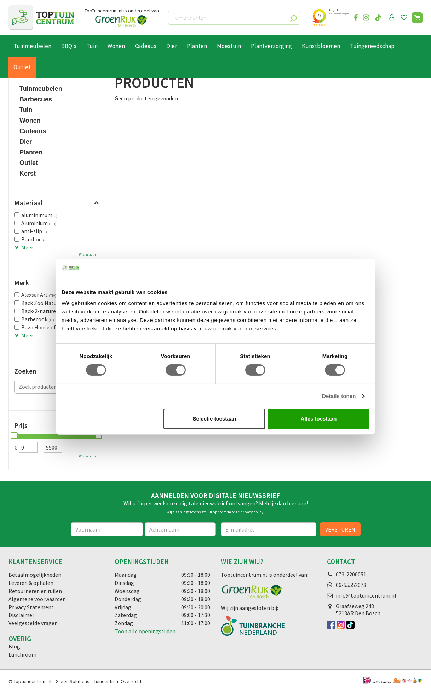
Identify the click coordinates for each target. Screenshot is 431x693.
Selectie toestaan (214, 419)
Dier (25, 141)
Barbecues (35, 99)
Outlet (28, 162)
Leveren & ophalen (30, 582)
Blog (14, 646)
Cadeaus (32, 131)
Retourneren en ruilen (35, 590)
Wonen (30, 120)
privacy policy (251, 512)
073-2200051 (351, 574)
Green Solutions (73, 681)
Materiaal (28, 203)
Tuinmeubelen (40, 88)
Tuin (26, 109)
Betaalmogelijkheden (34, 574)
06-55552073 (351, 584)
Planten (30, 152)
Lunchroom (22, 654)
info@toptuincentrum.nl (366, 595)
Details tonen (339, 396)
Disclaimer (21, 614)
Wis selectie (87, 254)
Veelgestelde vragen (33, 623)
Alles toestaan (319, 419)
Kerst (27, 173)
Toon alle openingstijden (145, 631)
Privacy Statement (31, 607)
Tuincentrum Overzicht (118, 681)
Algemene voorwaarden (37, 599)
